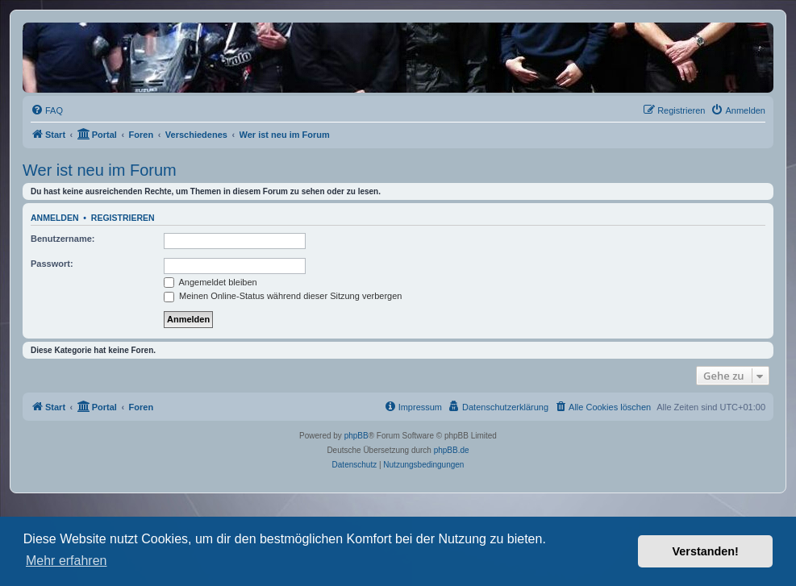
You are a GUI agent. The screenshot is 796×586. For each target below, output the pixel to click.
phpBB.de (451, 450)
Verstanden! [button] (706, 551)
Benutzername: (62, 238)
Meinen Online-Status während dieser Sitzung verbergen (283, 296)
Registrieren (123, 217)
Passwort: (52, 263)
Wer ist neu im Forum (100, 170)
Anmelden (55, 217)
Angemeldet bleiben (210, 282)
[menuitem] (47, 110)
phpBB (356, 435)
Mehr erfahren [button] (66, 560)
